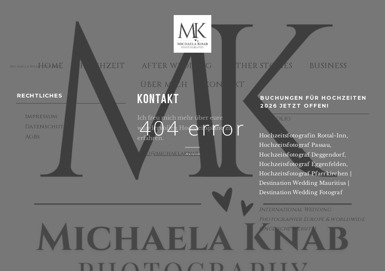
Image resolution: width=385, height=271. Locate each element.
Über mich (164, 84)
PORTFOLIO (275, 118)
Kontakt (224, 84)
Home (51, 66)
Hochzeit (102, 66)
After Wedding (177, 66)
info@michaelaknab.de (172, 153)
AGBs (32, 137)
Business (328, 66)
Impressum (41, 116)
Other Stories (261, 66)
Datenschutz (46, 127)
